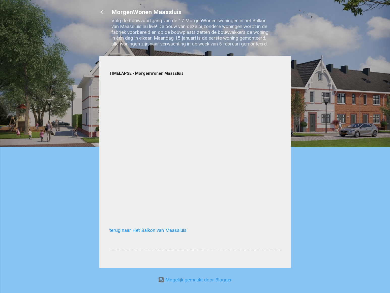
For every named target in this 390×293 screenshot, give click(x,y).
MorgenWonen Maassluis (146, 12)
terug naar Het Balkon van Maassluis (148, 230)
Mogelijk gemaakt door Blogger (195, 280)
